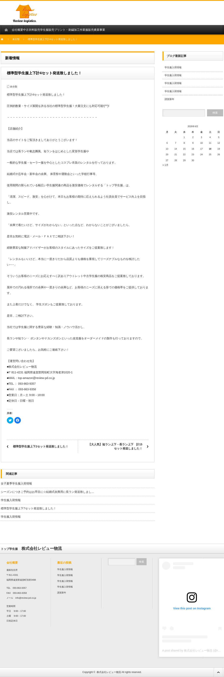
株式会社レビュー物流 (109, 672)
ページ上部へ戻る (218, 672)
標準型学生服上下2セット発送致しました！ (40, 446)
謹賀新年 (169, 99)
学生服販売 (47, 29)
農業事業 (99, 29)
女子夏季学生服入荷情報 (16, 483)
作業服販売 (87, 29)
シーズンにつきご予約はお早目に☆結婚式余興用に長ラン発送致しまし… (47, 491)
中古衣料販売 (31, 29)
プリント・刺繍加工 (67, 29)
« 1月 (165, 165)
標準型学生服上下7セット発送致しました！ (28, 508)
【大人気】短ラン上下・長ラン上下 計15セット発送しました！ (115, 446)
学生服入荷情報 (11, 500)
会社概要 (17, 29)
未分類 (16, 39)
